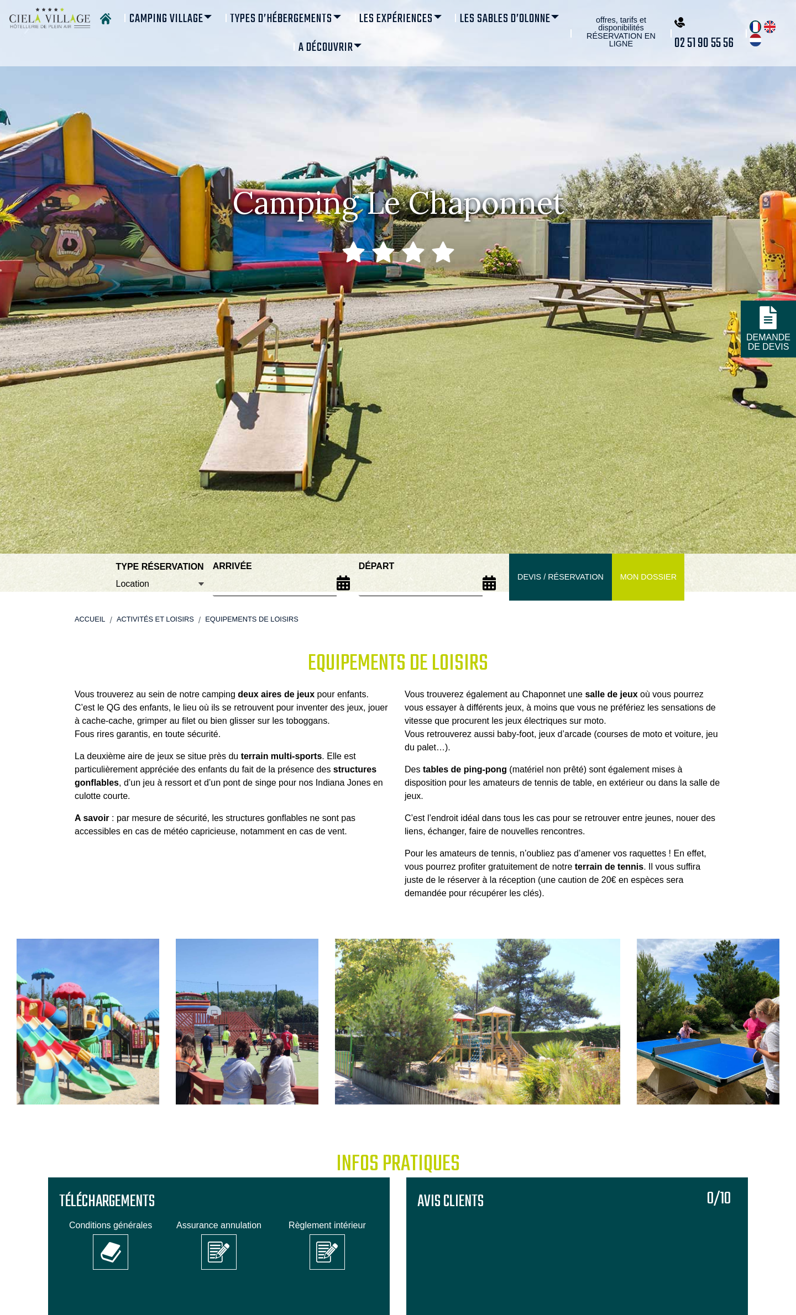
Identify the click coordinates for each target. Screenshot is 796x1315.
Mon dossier (648, 576)
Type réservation (160, 566)
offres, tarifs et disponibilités (621, 32)
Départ (377, 566)
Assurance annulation (218, 1225)
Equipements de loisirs (251, 619)
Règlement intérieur (327, 1225)
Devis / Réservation (560, 576)
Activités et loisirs (155, 619)
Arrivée (232, 566)
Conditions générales (110, 1225)
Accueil (90, 619)
